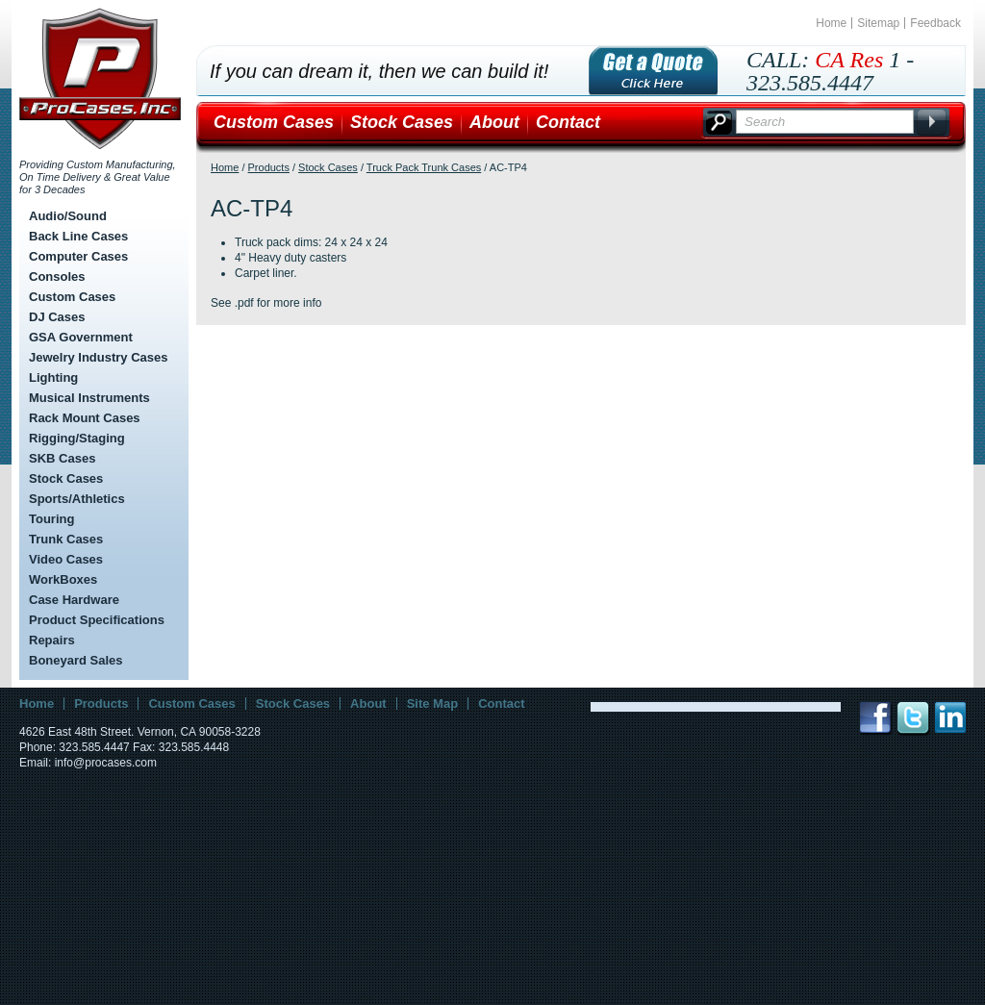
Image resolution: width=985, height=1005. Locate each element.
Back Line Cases (78, 236)
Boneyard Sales (76, 660)
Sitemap (878, 23)
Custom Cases (72, 296)
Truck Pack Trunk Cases (423, 167)
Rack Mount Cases (84, 418)
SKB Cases (62, 458)
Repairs (52, 640)
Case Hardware (74, 599)
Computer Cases (78, 256)
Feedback (935, 23)
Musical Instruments (89, 397)
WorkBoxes (63, 579)
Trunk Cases (66, 539)
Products (269, 167)
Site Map (432, 703)
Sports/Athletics (77, 498)
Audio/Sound (68, 216)
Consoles (57, 276)
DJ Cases (57, 317)
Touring (51, 519)
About (494, 122)
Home (831, 23)
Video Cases (66, 559)
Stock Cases (66, 478)
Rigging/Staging (77, 438)
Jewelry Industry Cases (98, 357)
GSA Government (81, 337)
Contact (568, 122)
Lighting (53, 377)
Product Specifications (96, 620)
